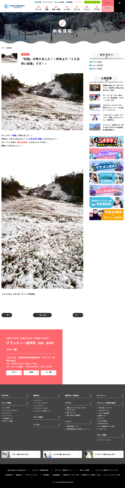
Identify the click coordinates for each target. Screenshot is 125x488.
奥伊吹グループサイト (70, 475)
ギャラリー (101, 418)
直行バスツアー (70, 413)
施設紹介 (46, 395)
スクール (77, 9)
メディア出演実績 (103, 413)
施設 (46, 9)
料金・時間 (56, 9)
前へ (7, 315)
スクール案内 (46, 417)
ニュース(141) (97, 65)
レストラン (37, 400)
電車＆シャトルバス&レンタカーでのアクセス (76, 409)
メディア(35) (96, 68)
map (13, 360)
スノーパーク (6, 416)
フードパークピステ (40, 403)
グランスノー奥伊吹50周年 (40, 470)
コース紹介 (5, 408)
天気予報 (8, 475)
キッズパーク (6, 413)
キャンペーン (110, 395)
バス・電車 (48, 373)
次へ (77, 315)
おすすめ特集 (102, 421)
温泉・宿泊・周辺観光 (72, 415)
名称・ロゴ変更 (84, 470)
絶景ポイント (102, 416)
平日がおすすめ (102, 423)
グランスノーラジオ (40, 408)
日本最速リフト (7, 418)
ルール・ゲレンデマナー (9, 410)
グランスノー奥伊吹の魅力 (110, 403)
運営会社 (18, 475)
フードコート (38, 406)
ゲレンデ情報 (14, 403)
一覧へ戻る (42, 315)
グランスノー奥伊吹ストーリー (64, 470)
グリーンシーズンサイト (92, 2)
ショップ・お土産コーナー (42, 411)
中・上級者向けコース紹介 (106, 426)
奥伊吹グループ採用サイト (91, 475)
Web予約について (108, 9)
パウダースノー (102, 429)
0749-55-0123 (17, 363)
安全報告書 (56, 475)
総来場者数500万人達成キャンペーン (77, 429)
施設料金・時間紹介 (78, 395)
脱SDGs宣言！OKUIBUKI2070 (17, 470)
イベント (87, 9)
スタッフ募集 (110, 435)
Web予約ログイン (108, 3)
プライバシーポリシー (32, 475)
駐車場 (31, 373)
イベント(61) (96, 62)
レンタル (67, 9)
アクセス (97, 9)
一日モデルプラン (103, 410)
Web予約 (14, 395)
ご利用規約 (45, 475)
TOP (3, 48)
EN (78, 2)
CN (81, 2)
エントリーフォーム (103, 440)
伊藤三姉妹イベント (72, 426)
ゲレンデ (38, 9)
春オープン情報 (7, 421)
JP (76, 2)
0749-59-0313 (32, 366)
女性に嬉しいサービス (104, 408)
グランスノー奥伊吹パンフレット (106, 470)
